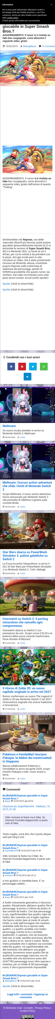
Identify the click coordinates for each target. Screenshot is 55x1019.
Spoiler (6, 283)
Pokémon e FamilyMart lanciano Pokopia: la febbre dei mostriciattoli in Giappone (27, 758)
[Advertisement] (27, 116)
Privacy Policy (42, 1007)
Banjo (7, 801)
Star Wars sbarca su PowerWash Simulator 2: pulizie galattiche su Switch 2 (25, 555)
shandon (9, 875)
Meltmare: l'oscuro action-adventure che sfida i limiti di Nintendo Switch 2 (27, 486)
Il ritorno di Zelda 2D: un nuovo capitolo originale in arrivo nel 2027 (27, 690)
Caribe (22, 437)
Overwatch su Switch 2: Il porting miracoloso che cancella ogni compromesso (25, 622)
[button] (51, 4)
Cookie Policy (27, 1010)
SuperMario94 (11, 851)
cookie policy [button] (12, 18)
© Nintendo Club (12, 1007)
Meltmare (9, 426)
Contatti (28, 1007)
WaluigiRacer (11, 981)
